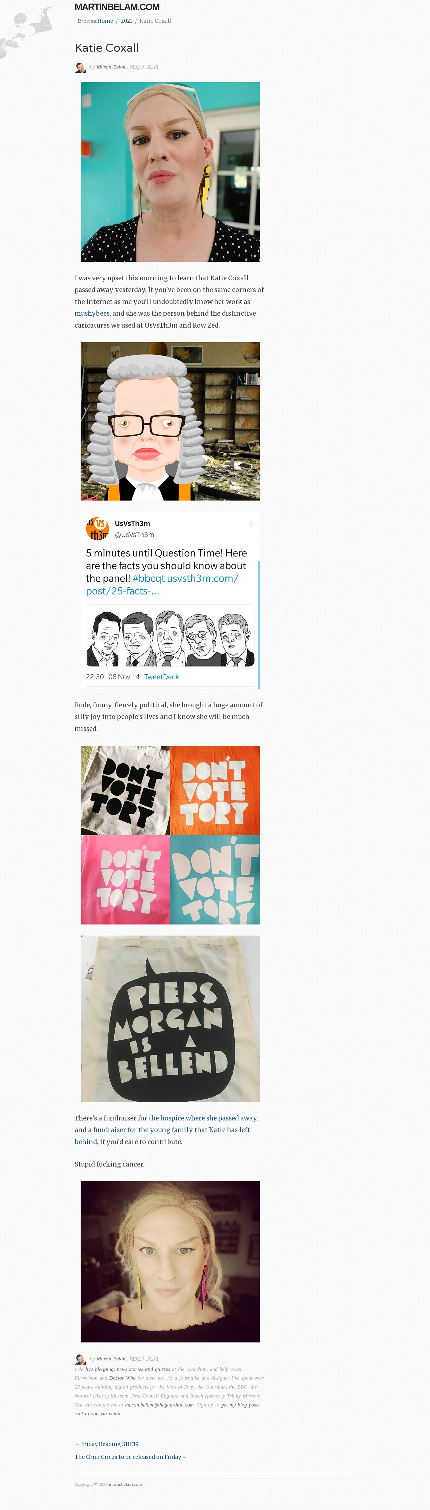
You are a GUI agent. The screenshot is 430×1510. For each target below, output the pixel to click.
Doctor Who (122, 1378)
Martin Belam (112, 67)
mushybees (92, 313)
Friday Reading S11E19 (110, 1444)
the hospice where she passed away (203, 1118)
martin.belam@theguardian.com (159, 1405)
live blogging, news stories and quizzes (127, 1369)
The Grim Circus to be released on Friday (128, 1457)
